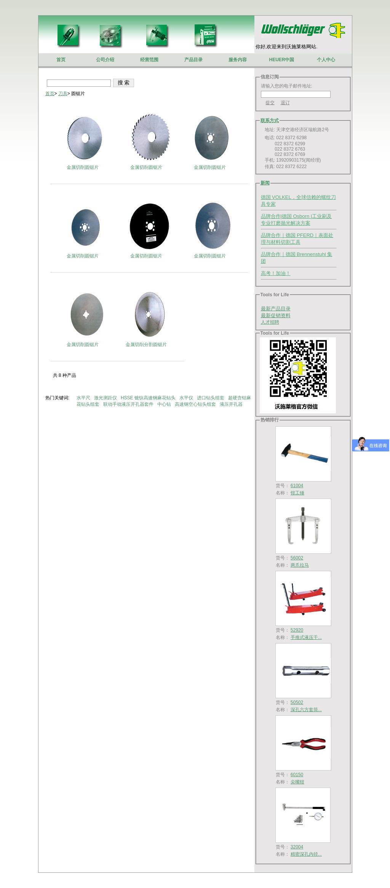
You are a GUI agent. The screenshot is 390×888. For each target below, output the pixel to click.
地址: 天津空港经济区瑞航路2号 (295, 129)
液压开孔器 (232, 404)
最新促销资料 (276, 315)
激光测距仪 (106, 397)
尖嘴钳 (297, 782)
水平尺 (84, 397)
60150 (297, 774)
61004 (297, 485)
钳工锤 (297, 493)
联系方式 (270, 120)
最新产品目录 (276, 308)
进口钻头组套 (211, 397)
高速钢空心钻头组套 (196, 404)
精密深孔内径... (306, 854)
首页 (49, 93)
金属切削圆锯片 (83, 167)
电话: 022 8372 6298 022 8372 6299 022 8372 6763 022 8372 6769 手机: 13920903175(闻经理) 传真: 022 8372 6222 (291, 152)
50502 (297, 702)
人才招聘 (270, 322)
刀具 (62, 93)
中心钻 (164, 404)
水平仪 (186, 397)
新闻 (265, 183)
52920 (297, 630)
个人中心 (326, 59)
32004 (297, 847)
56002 (297, 558)
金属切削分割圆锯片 (146, 344)
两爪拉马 (300, 565)
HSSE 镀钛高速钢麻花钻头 (149, 397)
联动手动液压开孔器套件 (129, 404)
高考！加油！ (276, 273)
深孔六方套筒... (306, 709)
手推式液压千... (306, 637)
